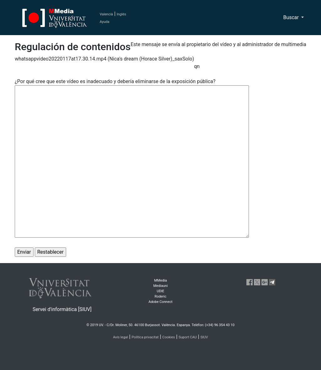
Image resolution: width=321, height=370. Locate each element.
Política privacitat (145, 337)
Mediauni (160, 286)
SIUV (204, 337)
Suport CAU (188, 337)
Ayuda (104, 22)
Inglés (121, 14)
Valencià (106, 14)
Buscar (291, 17)
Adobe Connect (160, 302)
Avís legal (120, 337)
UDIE (160, 291)
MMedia (160, 280)
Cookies (168, 337)
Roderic (160, 296)
